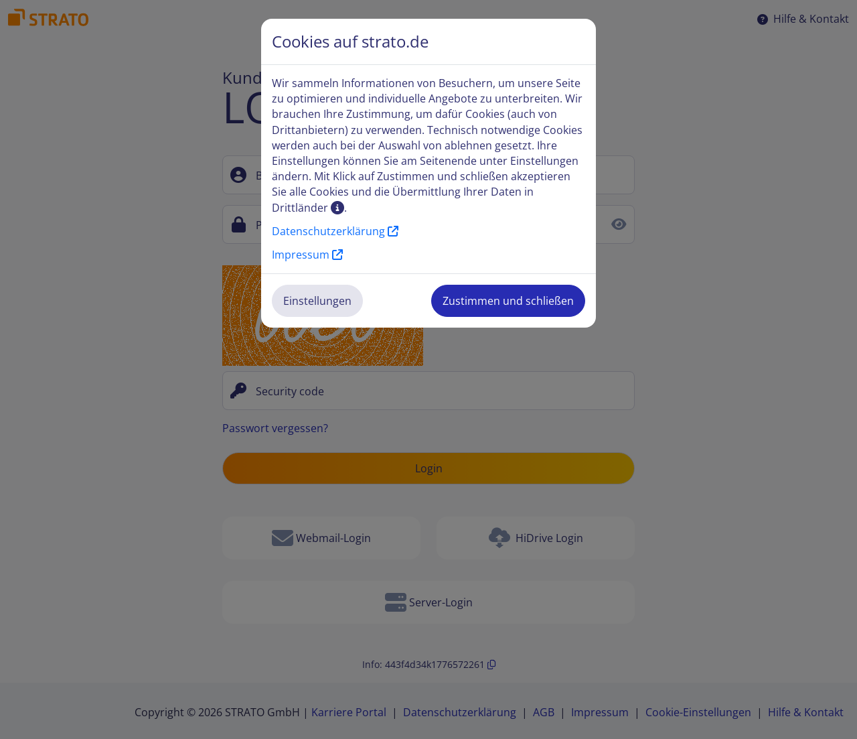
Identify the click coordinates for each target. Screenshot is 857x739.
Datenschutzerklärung (335, 231)
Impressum (307, 254)
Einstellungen (317, 300)
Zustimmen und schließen (508, 300)
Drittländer (308, 207)
